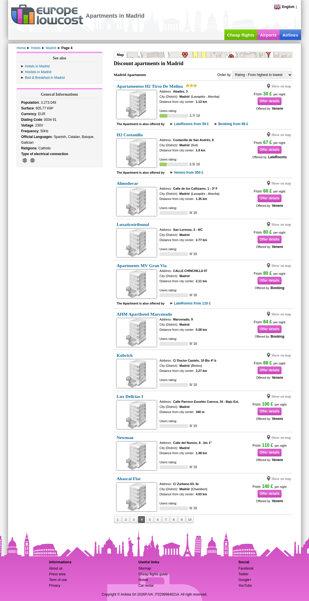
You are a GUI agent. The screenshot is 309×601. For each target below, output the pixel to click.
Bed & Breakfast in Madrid (45, 78)
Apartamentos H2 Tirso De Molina (150, 86)
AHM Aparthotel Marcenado (144, 314)
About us (55, 568)
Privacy (54, 586)
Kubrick (125, 355)
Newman (125, 437)
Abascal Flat (129, 478)
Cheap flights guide (153, 574)
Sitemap (144, 568)
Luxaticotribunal (133, 224)
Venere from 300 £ (189, 173)
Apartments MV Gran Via (142, 265)
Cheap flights (240, 35)
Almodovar (127, 183)
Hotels (143, 580)
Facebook (246, 568)
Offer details (270, 101)
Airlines (290, 35)
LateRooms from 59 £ (191, 124)
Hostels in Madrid (38, 72)
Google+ (245, 580)
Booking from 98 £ (233, 124)
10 (190, 519)
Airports (268, 35)
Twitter (243, 574)
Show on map (281, 86)
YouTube (245, 586)
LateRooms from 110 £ (192, 303)
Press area (57, 574)
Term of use (58, 580)
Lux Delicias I (130, 396)
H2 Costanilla (130, 134)
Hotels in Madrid (37, 66)
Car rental (145, 586)
